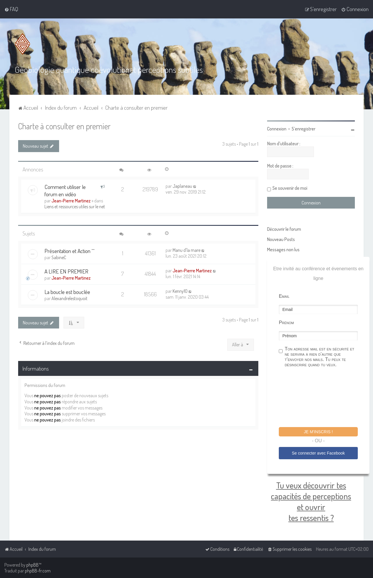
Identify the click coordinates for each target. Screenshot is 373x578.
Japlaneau (182, 186)
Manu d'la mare (186, 250)
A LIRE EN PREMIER (66, 271)
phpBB (32, 565)
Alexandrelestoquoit (69, 298)
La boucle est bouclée (67, 291)
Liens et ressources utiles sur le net (74, 206)
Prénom (286, 322)
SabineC (58, 257)
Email (284, 296)
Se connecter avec (318, 453)
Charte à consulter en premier (64, 126)
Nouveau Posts (281, 239)
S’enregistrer (303, 129)
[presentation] (323, 398)
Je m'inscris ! (318, 431)
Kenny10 (180, 291)
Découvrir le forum (284, 229)
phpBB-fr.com (38, 571)
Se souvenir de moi (289, 188)
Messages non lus (283, 249)
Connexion (276, 129)
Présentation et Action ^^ (69, 250)
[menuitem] (11, 9)
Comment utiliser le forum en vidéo (65, 190)
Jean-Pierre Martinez (71, 201)
